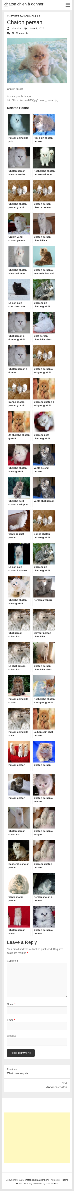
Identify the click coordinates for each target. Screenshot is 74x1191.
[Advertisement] (37, 1137)
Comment (13, 960)
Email (11, 1020)
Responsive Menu (68, 5)
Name (11, 1004)
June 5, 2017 (36, 28)
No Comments (20, 33)
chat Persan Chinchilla (23, 16)
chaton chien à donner (23, 4)
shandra (16, 28)
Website (11, 1035)
